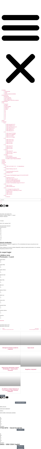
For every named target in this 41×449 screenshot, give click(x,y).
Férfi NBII (6, 109)
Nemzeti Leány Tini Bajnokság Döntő (13, 181)
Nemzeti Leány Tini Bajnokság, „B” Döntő (14, 190)
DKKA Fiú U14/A (9, 142)
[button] (20, 48)
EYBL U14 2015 (9, 192)
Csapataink (4, 121)
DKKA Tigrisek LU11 (10, 129)
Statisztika (2, 320)
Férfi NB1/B (6, 107)
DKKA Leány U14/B (9, 140)
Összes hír (6, 104)
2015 (5, 187)
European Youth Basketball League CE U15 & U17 (15, 182)
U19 (5, 112)
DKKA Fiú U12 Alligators (10, 134)
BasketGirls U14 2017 (10, 177)
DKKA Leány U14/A (10, 139)
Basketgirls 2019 (9, 172)
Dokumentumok (5, 95)
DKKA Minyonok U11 (10, 130)
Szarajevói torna (9, 191)
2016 (5, 184)
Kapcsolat (4, 162)
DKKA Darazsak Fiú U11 (10, 124)
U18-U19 (5, 149)
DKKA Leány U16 (9, 145)
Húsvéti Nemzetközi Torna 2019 (12, 171)
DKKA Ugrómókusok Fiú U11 (11, 126)
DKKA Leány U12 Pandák (11, 133)
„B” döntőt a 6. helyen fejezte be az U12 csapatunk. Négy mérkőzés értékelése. (10, 390)
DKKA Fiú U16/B (9, 148)
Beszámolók (6, 96)
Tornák (3, 163)
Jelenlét (5, 92)
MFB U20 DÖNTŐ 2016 (10, 186)
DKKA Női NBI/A (9, 156)
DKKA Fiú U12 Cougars (10, 137)
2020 (5, 167)
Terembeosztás (7, 91)
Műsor (3, 120)
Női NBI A (6, 154)
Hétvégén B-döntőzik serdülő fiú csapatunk (10, 348)
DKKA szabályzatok (7, 99)
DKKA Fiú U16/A (9, 147)
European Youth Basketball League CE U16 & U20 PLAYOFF (17, 175)
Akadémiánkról (5, 101)
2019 (5, 170)
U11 (5, 119)
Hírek (3, 102)
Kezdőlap (4, 90)
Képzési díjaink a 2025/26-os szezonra (11, 100)
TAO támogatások (7, 97)
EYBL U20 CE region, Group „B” (12, 179)
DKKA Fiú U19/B (9, 153)
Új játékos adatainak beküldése (10, 93)
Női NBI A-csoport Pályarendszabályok (13, 158)
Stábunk (3, 161)
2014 (5, 195)
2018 (5, 173)
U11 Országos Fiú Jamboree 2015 (12, 189)
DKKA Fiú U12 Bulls (10, 135)
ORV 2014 (8, 196)
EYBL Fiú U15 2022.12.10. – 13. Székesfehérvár (15, 166)
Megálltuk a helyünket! (30, 369)
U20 (5, 111)
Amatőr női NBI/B (7, 106)
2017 (5, 176)
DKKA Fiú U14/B (9, 143)
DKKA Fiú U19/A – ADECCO (11, 152)
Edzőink (3, 159)
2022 (5, 165)
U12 (5, 118)
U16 (5, 115)
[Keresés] (1, 202)
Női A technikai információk (11, 157)
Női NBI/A (6, 105)
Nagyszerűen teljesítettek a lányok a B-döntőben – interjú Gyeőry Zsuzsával (10, 369)
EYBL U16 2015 (9, 194)
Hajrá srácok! (31, 347)
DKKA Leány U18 (9, 151)
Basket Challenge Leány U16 (11, 168)
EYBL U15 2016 (9, 185)
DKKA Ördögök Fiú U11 (10, 125)
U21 (5, 110)
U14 (5, 116)
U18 (5, 114)
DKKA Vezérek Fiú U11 (10, 128)
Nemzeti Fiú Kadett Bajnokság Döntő (13, 180)
